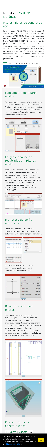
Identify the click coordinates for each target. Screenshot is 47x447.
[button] (19, 432)
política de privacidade (12, 444)
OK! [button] (41, 440)
